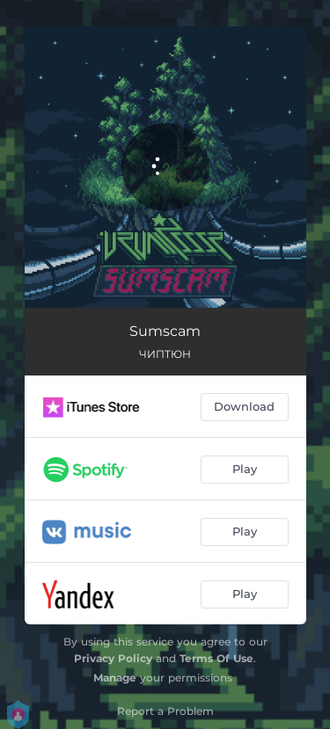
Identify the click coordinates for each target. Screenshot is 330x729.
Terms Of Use (216, 658)
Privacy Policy (113, 658)
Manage (114, 677)
